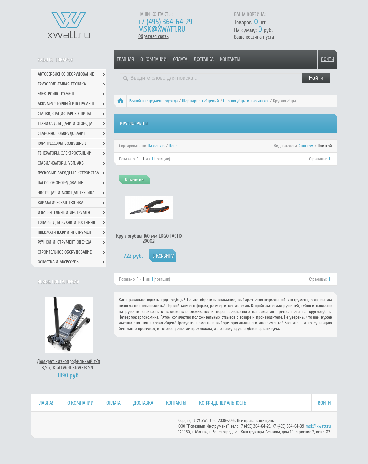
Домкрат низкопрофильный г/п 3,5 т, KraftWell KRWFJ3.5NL (68, 364)
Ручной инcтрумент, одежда (153, 101)
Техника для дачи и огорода (65, 123)
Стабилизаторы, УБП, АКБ (61, 163)
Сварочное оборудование (62, 133)
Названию (156, 146)
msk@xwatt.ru (161, 29)
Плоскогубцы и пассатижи (246, 101)
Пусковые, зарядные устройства (68, 173)
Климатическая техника (60, 202)
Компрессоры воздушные (62, 143)
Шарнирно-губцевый (200, 101)
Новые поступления (58, 281)
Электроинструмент (56, 94)
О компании (153, 59)
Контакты (230, 59)
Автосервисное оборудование (66, 74)
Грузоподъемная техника (62, 84)
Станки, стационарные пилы (64, 113)
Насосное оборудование (60, 183)
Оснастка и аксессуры (58, 262)
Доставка (204, 59)
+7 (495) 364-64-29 (165, 21)
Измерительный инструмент (65, 212)
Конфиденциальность (222, 403)
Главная (125, 59)
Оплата (180, 59)
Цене (173, 146)
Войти (327, 59)
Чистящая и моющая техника (66, 192)
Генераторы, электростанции (65, 153)
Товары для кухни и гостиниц (66, 222)
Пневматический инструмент (65, 232)
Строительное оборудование (65, 252)
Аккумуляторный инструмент (66, 104)
